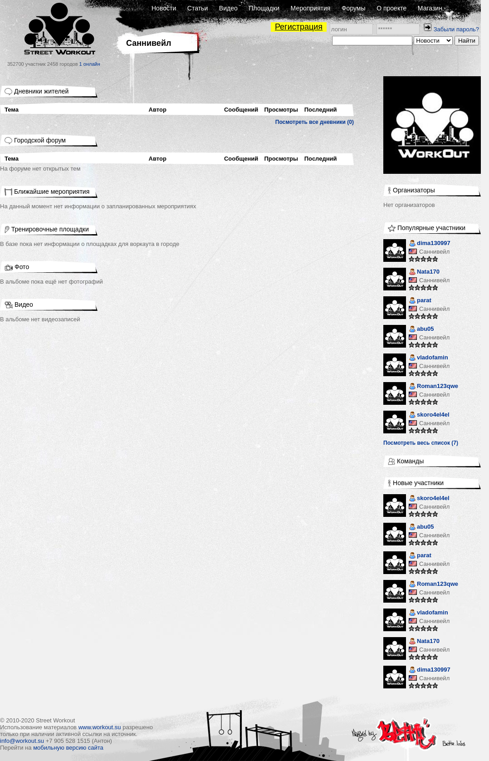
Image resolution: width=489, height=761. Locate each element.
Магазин (430, 8)
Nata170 (424, 272)
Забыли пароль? (456, 29)
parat (420, 301)
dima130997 (429, 244)
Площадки (264, 8)
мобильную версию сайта (68, 747)
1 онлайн (89, 64)
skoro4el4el (429, 415)
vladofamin (428, 358)
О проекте (391, 8)
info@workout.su (22, 740)
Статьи (197, 8)
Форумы (354, 8)
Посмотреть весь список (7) (420, 443)
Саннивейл (434, 251)
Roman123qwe (433, 387)
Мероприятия (311, 8)
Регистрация (299, 26)
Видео (228, 8)
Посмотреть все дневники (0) (314, 122)
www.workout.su (99, 727)
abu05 (421, 329)
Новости (164, 8)
